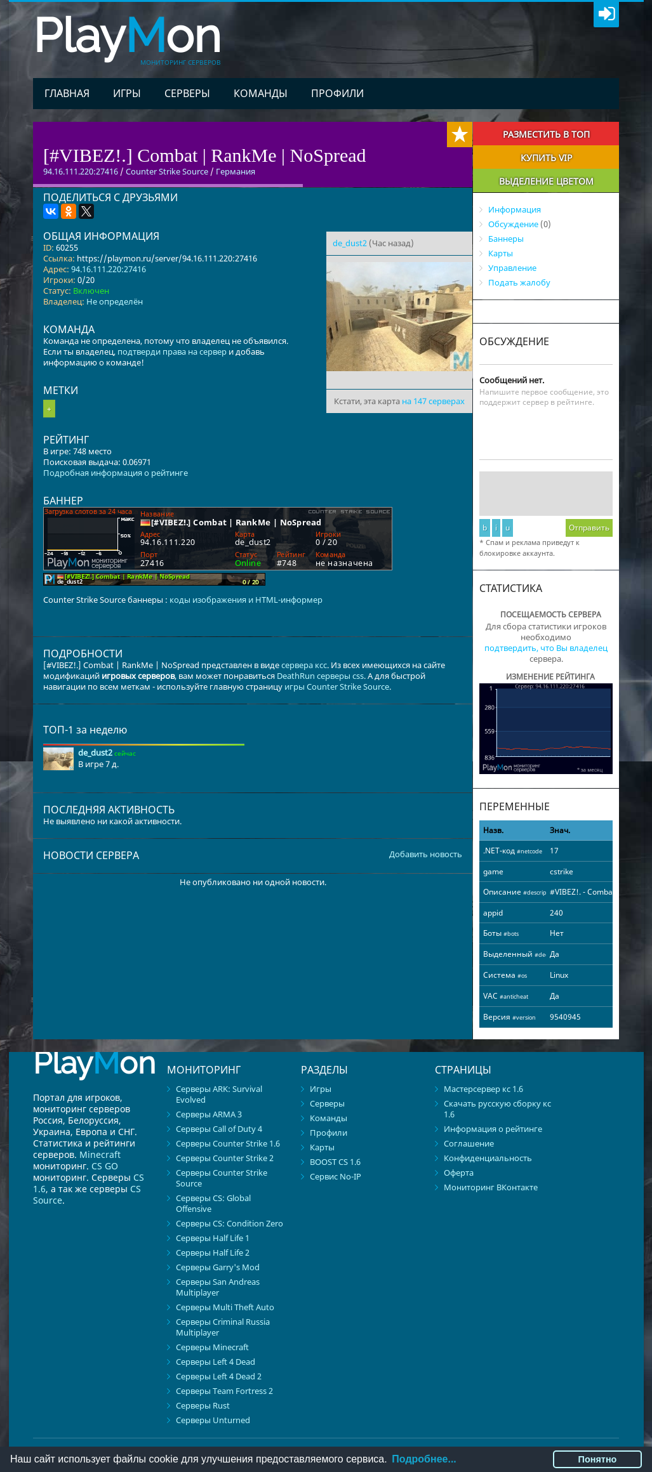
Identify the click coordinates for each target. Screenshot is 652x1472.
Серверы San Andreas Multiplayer (218, 1287)
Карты (500, 253)
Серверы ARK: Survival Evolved (219, 1094)
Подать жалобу (519, 282)
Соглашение (469, 1143)
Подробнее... (424, 1459)
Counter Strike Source (167, 171)
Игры (127, 93)
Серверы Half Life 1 (212, 1238)
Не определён (114, 301)
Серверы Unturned (213, 1420)
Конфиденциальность (488, 1158)
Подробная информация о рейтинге (115, 472)
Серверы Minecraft (212, 1347)
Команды (261, 93)
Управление (512, 267)
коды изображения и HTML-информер (246, 599)
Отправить (589, 527)
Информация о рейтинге (493, 1128)
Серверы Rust (203, 1405)
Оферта (459, 1172)
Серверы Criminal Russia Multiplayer (223, 1327)
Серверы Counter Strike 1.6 (228, 1143)
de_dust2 (350, 243)
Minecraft (100, 1154)
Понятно (597, 1459)
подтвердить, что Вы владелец (546, 648)
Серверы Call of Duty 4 (219, 1128)
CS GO (104, 1166)
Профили (337, 93)
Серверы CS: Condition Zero (229, 1223)
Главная (67, 93)
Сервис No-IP (335, 1176)
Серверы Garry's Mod (218, 1267)
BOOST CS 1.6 (335, 1161)
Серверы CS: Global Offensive (213, 1203)
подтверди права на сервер (172, 351)
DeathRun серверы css (320, 675)
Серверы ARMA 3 (209, 1114)
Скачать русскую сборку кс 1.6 (497, 1109)
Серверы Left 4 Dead (215, 1361)
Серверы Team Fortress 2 (224, 1390)
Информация (514, 209)
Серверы (187, 93)
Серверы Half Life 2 (212, 1252)
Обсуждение (513, 224)
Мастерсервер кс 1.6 (483, 1088)
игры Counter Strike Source (336, 686)
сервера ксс (304, 665)
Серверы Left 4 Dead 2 (219, 1376)
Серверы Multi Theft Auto (225, 1307)
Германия (235, 171)
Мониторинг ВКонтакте (491, 1187)
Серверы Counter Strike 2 (225, 1158)
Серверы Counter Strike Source (221, 1178)
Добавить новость (425, 854)
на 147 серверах (433, 401)
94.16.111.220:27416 (108, 269)
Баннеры (506, 238)
